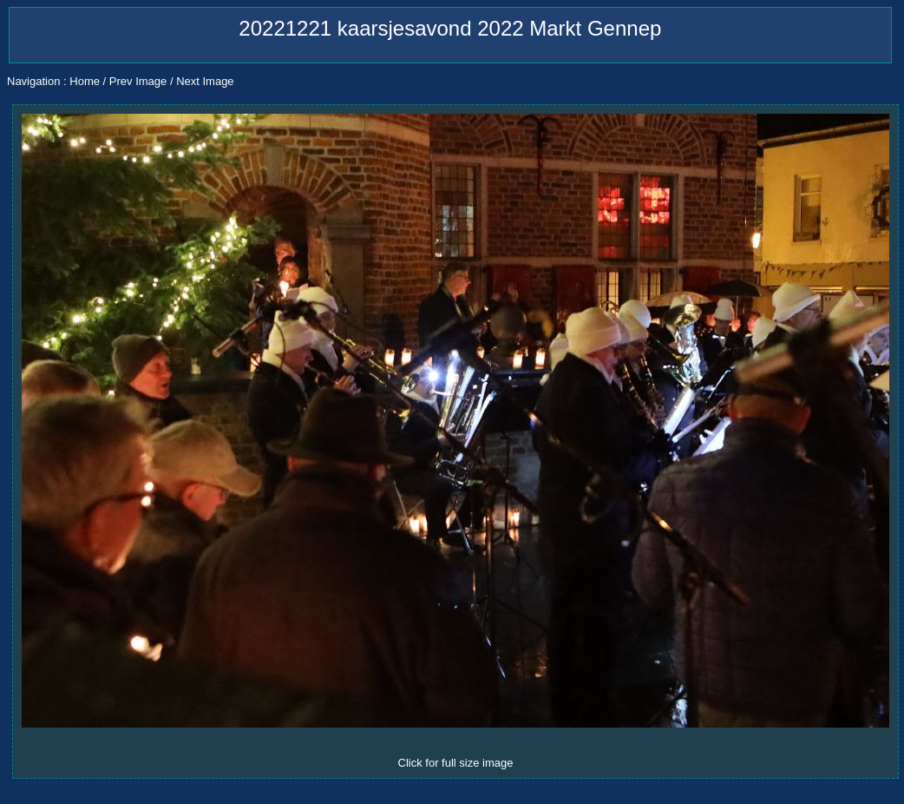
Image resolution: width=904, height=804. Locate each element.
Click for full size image (456, 762)
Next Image (204, 81)
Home (84, 81)
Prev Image (138, 81)
